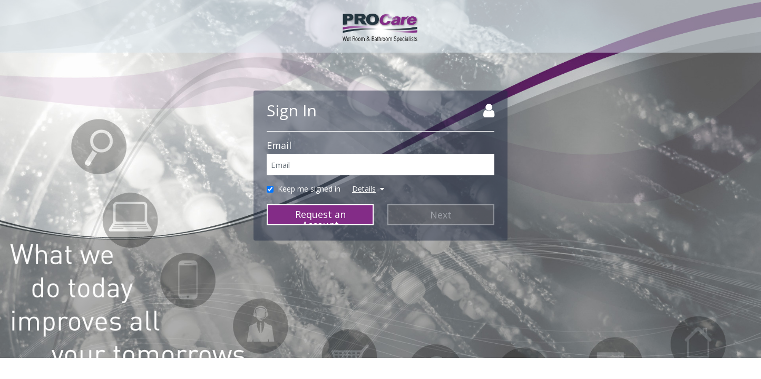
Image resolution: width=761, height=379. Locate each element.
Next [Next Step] (441, 214)
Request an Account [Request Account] (320, 216)
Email (279, 145)
